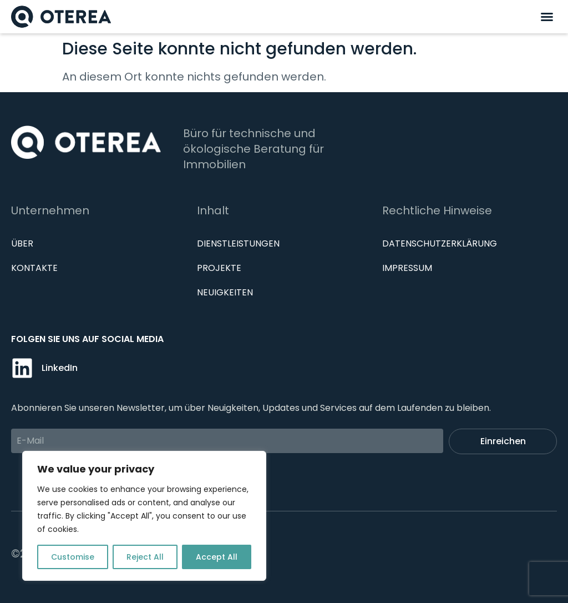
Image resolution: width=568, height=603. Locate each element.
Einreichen (503, 441)
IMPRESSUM (407, 268)
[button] (547, 17)
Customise (72, 556)
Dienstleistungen (238, 243)
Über (22, 243)
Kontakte (34, 268)
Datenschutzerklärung (439, 243)
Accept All (216, 556)
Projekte (219, 268)
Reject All (145, 556)
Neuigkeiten (225, 292)
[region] (144, 516)
